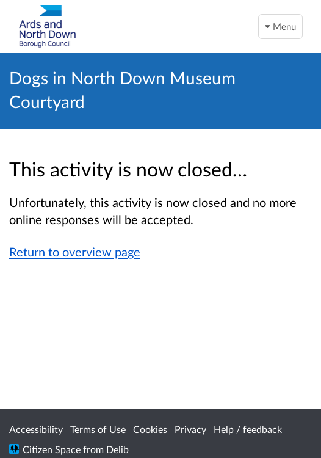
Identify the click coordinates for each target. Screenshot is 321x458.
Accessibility (36, 429)
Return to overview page (74, 251)
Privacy (190, 429)
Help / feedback (248, 429)
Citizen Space (52, 449)
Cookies (150, 429)
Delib (117, 449)
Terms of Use (98, 429)
